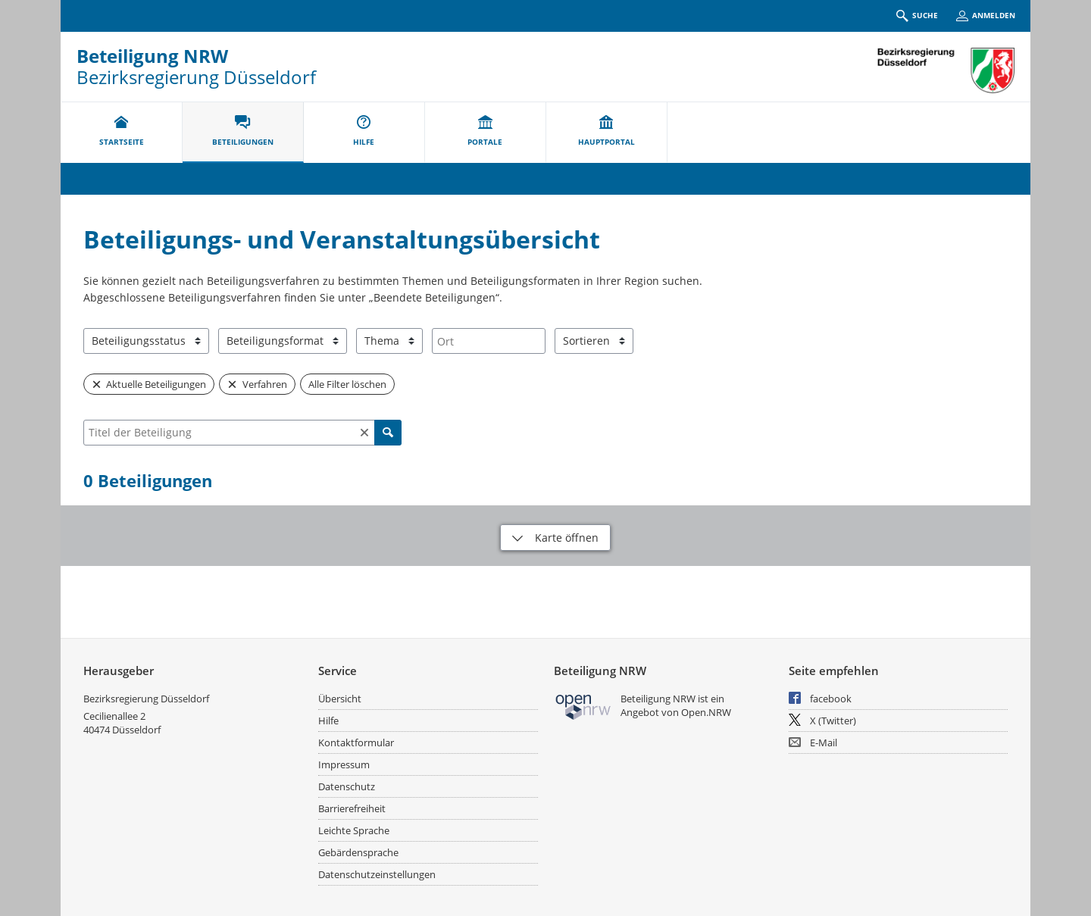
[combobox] (489, 341)
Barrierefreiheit (352, 808)
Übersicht (339, 698)
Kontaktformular (356, 742)
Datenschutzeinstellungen (377, 874)
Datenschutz (346, 786)
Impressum (344, 764)
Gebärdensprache (358, 852)
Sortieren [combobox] (586, 340)
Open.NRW (706, 712)
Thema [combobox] (381, 340)
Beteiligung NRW (152, 55)
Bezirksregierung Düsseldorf (146, 698)
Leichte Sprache (353, 830)
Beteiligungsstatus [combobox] (139, 340)
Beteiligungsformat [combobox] (275, 340)
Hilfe (328, 720)
